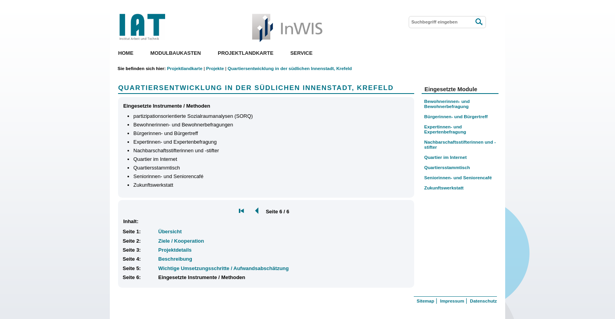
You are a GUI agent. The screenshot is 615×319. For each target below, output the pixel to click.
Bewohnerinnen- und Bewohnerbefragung (447, 104)
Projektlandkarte (245, 53)
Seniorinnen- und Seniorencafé (458, 177)
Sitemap (425, 301)
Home (125, 53)
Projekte (215, 68)
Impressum (452, 301)
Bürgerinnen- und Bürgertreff (456, 116)
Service (301, 53)
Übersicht (170, 231)
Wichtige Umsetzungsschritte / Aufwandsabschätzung (223, 268)
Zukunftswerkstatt (444, 187)
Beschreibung (175, 259)
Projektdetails (175, 250)
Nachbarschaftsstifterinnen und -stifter (460, 144)
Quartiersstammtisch (447, 167)
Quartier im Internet (445, 157)
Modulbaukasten (175, 53)
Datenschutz (483, 301)
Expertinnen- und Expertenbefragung (445, 129)
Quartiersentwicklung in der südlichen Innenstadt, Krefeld (289, 68)
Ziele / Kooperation (181, 241)
